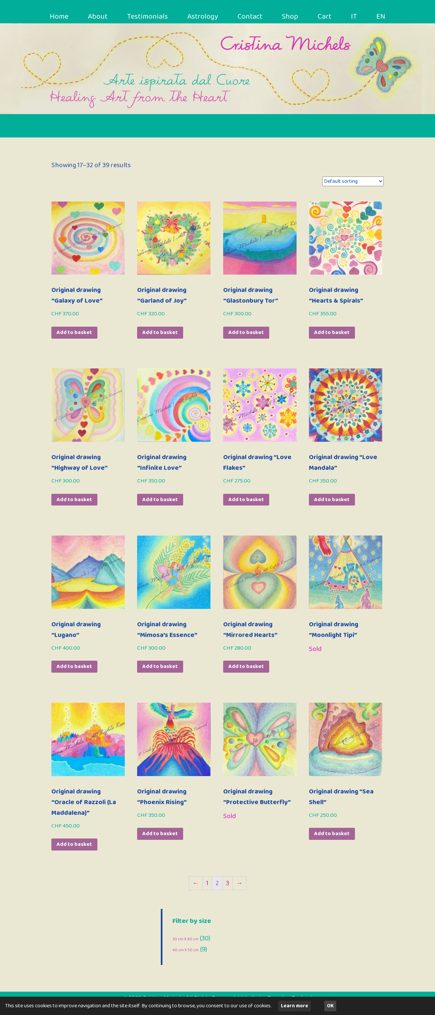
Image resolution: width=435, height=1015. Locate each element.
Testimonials (148, 17)
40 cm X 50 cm (185, 950)
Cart (326, 17)
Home (60, 17)
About (98, 17)
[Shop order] (353, 181)
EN (380, 17)
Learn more (294, 1006)
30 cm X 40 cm (185, 939)
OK (330, 1006)
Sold (315, 649)
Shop (292, 17)
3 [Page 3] (227, 883)
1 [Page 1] (207, 883)
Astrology (204, 17)
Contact (252, 17)
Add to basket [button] (74, 332)
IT (355, 17)
